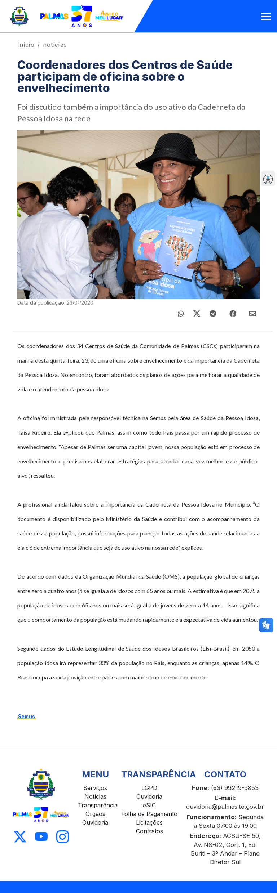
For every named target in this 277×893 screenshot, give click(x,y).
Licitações (149, 822)
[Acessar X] (20, 837)
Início (26, 44)
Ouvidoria (95, 822)
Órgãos (95, 813)
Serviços (95, 787)
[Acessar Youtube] (41, 837)
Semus (26, 716)
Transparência (98, 805)
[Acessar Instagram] (62, 837)
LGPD (149, 787)
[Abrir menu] (266, 16)
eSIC (149, 805)
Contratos (149, 831)
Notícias (95, 796)
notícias (55, 44)
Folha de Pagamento (149, 813)
